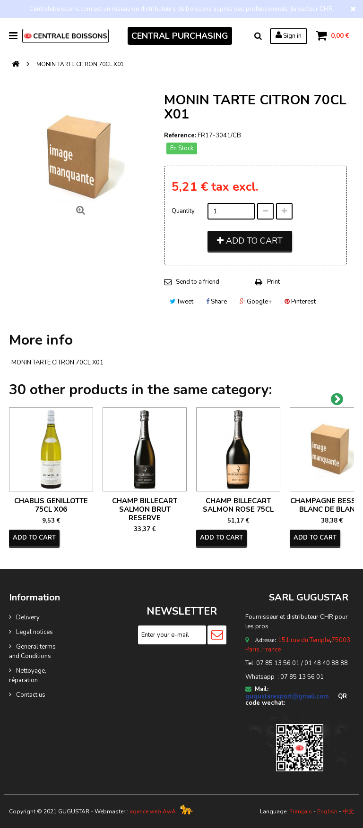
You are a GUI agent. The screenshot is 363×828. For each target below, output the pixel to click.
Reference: (180, 135)
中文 (348, 811)
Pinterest (300, 301)
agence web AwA (153, 811)
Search (258, 35)
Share (216, 301)
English (327, 811)
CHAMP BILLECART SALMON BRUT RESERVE (144, 509)
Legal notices (34, 632)
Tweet (181, 301)
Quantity (183, 211)
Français (300, 811)
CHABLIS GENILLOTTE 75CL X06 (51, 505)
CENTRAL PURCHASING (179, 36)
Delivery (28, 617)
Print (273, 282)
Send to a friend (197, 282)
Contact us (30, 695)
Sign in (289, 35)
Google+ (256, 301)
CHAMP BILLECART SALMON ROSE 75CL (238, 505)
